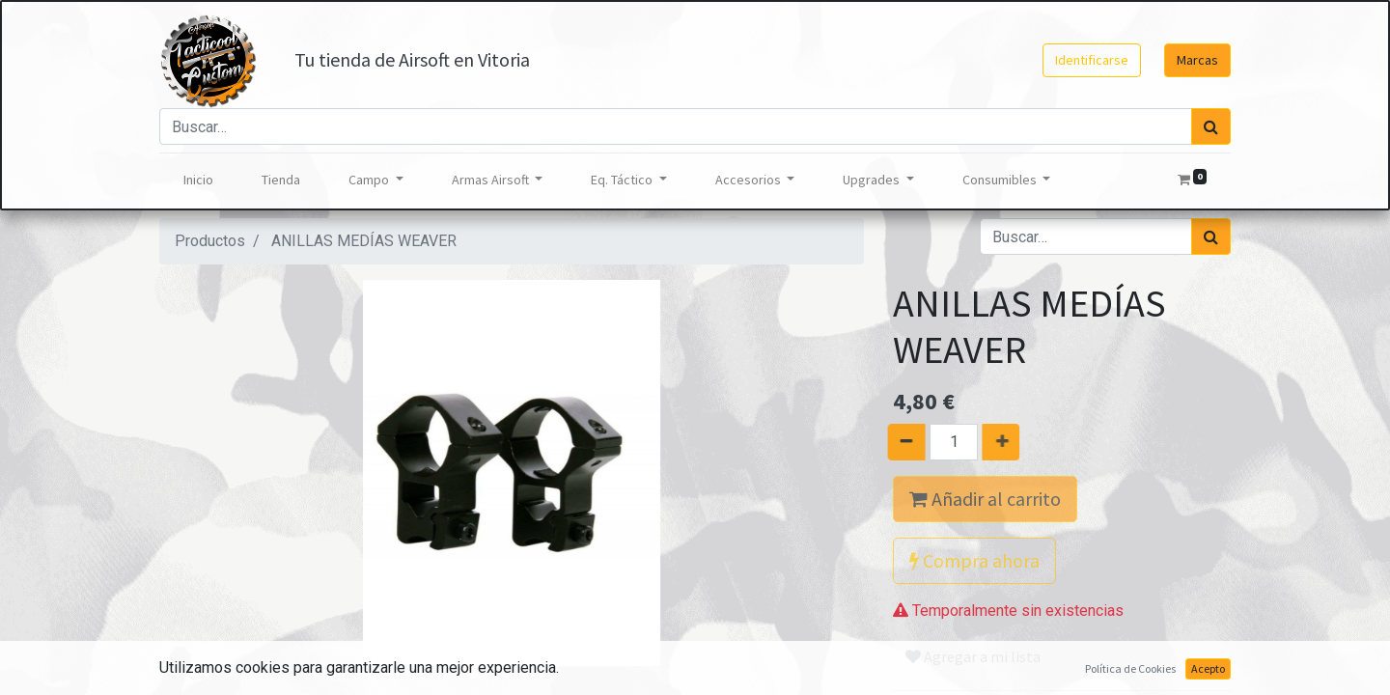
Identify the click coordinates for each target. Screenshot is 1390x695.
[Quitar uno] (895, 442)
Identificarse (1091, 60)
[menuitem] (198, 180)
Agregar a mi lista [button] (973, 656)
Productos (210, 241)
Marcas (1197, 60)
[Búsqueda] (1211, 126)
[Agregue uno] (1011, 442)
